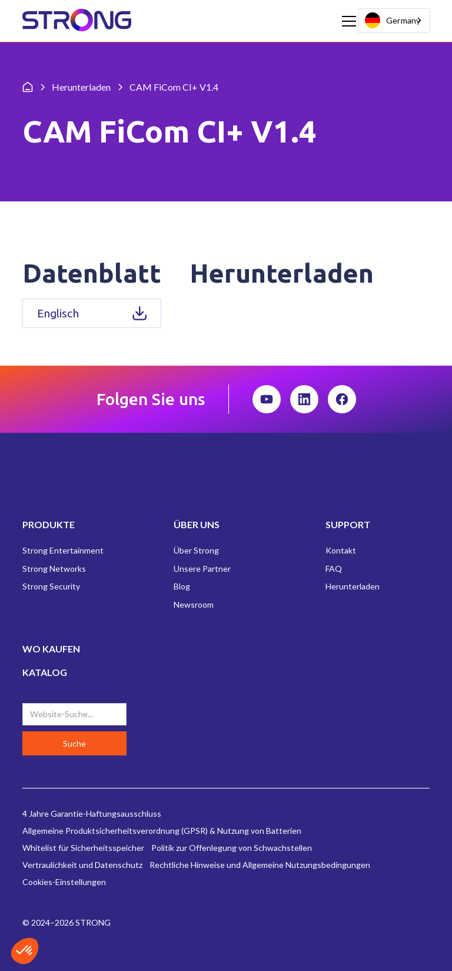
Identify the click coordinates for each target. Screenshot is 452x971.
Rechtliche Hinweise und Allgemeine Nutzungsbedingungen (259, 865)
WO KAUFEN (51, 648)
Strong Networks (54, 569)
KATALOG (44, 672)
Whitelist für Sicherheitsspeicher (83, 848)
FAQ (333, 569)
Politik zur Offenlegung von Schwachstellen (231, 848)
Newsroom (194, 604)
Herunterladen (352, 586)
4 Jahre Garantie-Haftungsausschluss (91, 813)
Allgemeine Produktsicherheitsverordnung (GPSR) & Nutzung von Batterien (161, 831)
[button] (346, 21)
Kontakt (340, 550)
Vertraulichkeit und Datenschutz (82, 865)
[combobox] (394, 20)
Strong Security (51, 586)
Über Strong (196, 550)
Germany (392, 20)
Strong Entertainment (63, 550)
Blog (182, 586)
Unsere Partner (202, 569)
